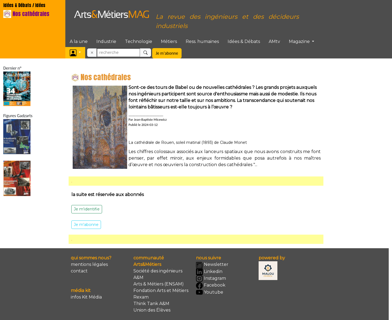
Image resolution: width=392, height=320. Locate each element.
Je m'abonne (167, 53)
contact (79, 271)
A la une (79, 41)
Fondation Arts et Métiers (160, 290)
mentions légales (89, 264)
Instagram (211, 278)
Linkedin (209, 271)
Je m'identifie (87, 209)
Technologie (138, 41)
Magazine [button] (300, 41)
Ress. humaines (202, 41)
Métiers (169, 41)
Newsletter (212, 265)
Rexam (141, 297)
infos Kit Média (86, 297)
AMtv (274, 41)
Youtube (209, 292)
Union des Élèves (151, 310)
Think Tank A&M (151, 303)
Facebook (210, 285)
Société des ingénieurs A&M (157, 274)
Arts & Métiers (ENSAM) (158, 284)
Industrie (106, 41)
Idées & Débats (244, 41)
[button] (75, 52)
